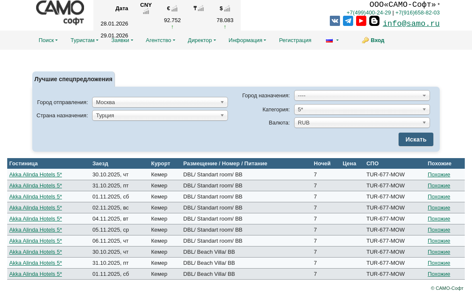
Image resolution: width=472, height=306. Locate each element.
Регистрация (295, 40)
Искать (416, 139)
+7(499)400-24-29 (368, 12)
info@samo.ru (411, 23)
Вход (377, 40)
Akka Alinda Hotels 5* (35, 174)
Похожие (439, 174)
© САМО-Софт (447, 288)
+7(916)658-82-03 (418, 12)
